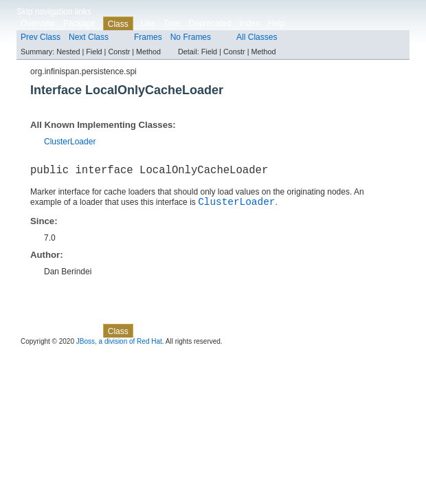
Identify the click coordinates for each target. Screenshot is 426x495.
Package (79, 23)
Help (276, 23)
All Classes (256, 37)
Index (249, 23)
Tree (172, 23)
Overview (38, 23)
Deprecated (209, 23)
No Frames (190, 37)
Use (148, 23)
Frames (148, 37)
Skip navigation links (53, 11)
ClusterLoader (70, 141)
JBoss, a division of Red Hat (119, 346)
